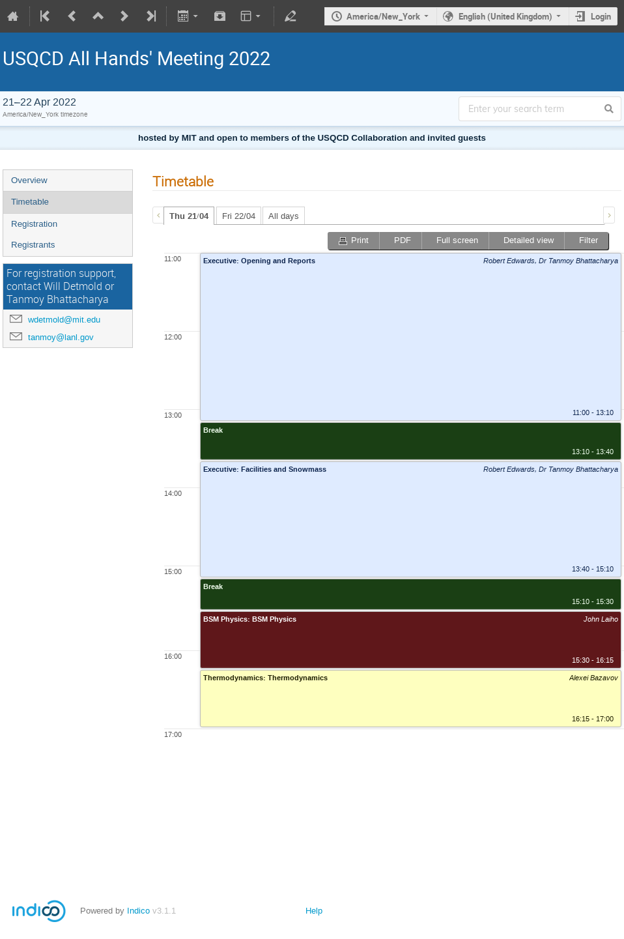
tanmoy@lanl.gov (61, 337)
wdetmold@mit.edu (64, 319)
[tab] (188, 216)
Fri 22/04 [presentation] (238, 216)
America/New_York (383, 16)
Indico (138, 910)
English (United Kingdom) (505, 16)
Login (601, 16)
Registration (34, 224)
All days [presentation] (283, 216)
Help (313, 910)
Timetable (30, 202)
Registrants (33, 245)
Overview (29, 180)
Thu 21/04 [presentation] (188, 216)
